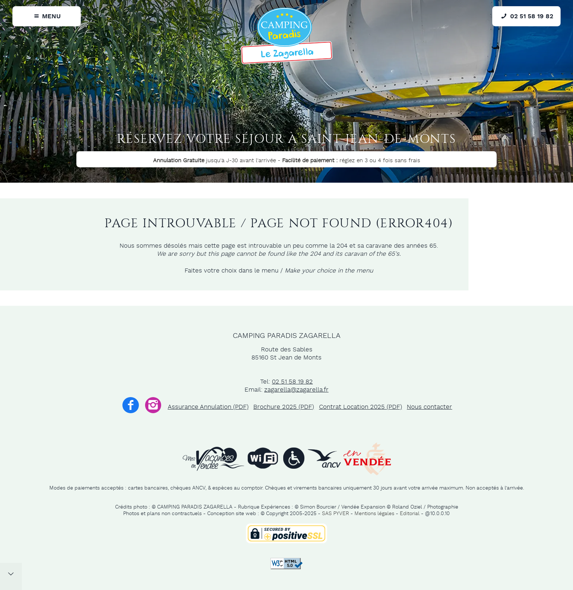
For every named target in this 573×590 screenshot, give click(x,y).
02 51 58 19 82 (292, 382)
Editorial (410, 513)
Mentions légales (374, 513)
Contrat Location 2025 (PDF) (360, 407)
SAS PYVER (335, 513)
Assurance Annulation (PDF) (208, 407)
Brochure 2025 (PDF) (283, 407)
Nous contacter (429, 407)
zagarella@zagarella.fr (296, 390)
